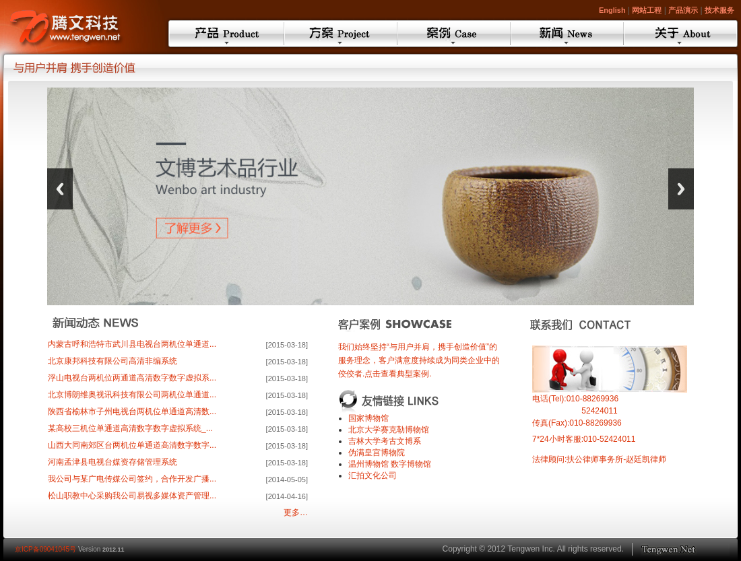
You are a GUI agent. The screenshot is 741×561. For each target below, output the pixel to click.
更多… (296, 512)
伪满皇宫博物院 (376, 452)
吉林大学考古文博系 (384, 441)
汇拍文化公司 (372, 475)
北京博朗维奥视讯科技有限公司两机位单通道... (134, 394)
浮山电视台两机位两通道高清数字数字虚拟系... (134, 378)
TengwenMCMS (80, 25)
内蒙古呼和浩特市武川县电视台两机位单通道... (134, 344)
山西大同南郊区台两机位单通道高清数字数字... (134, 445)
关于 (680, 34)
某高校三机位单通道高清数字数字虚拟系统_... (132, 428)
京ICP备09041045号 (45, 549)
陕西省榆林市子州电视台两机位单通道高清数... (134, 411)
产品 (226, 34)
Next (681, 188)
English (612, 10)
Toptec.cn (685, 549)
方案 (341, 34)
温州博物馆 (368, 464)
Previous (60, 188)
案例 (454, 34)
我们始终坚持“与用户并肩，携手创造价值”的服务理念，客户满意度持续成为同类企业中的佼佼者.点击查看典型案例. (419, 360)
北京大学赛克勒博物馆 (388, 429)
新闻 (567, 34)
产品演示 (683, 10)
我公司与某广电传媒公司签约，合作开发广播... (134, 479)
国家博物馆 (368, 418)
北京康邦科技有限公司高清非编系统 (114, 361)
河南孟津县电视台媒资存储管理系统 (114, 462)
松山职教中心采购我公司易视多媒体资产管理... (134, 495)
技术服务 (719, 10)
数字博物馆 (411, 464)
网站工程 (647, 10)
